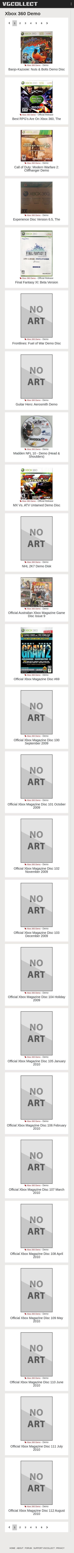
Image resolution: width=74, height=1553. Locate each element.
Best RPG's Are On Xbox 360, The (36, 119)
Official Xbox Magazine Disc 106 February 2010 (36, 1127)
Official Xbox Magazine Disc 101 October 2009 (37, 806)
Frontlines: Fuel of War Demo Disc (36, 343)
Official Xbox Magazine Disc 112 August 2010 (36, 1512)
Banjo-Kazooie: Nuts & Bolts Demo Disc (36, 69)
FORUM (28, 1548)
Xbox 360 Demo (32, 65)
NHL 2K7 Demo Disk (36, 566)
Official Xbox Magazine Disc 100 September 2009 (37, 741)
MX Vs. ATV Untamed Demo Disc (36, 505)
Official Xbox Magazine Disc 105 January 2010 (37, 1062)
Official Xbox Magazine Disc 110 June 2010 (36, 1383)
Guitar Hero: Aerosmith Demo (36, 404)
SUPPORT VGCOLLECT (44, 1548)
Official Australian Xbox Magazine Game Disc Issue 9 (36, 614)
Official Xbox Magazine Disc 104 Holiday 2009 (36, 998)
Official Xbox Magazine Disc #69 (37, 679)
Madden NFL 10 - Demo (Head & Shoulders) (36, 455)
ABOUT (20, 1548)
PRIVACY (60, 1548)
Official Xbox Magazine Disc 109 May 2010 (36, 1319)
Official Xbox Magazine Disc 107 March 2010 (36, 1191)
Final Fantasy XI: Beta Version (36, 282)
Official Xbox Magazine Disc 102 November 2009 (37, 870)
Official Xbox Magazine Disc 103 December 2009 (37, 934)
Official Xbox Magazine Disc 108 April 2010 (36, 1255)
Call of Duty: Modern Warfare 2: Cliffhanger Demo (36, 168)
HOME (12, 1548)
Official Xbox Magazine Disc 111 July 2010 (37, 1448)
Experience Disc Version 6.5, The (36, 219)
